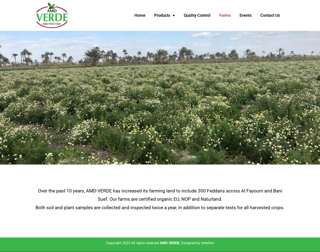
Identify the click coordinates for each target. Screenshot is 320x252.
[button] (5, 97)
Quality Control (197, 15)
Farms (225, 15)
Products (164, 15)
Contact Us (270, 15)
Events (246, 15)
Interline (207, 243)
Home (139, 15)
